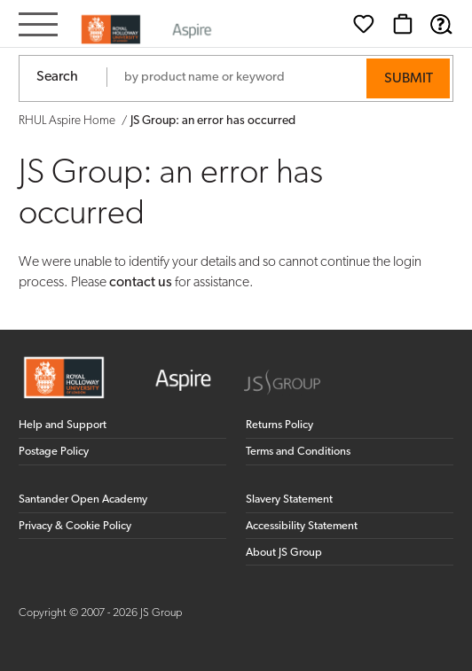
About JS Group (284, 552)
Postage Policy (54, 451)
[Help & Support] (441, 24)
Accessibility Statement (302, 526)
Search (57, 77)
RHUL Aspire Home (67, 121)
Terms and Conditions (298, 451)
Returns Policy (279, 425)
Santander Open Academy (83, 499)
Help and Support (62, 425)
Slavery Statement (289, 499)
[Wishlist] (363, 24)
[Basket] (402, 24)
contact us (140, 283)
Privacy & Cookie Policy (75, 526)
